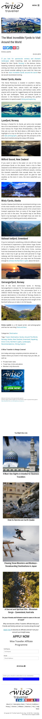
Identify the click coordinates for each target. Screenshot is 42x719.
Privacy (8, 706)
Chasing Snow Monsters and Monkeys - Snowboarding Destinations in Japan (21, 565)
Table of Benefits (4, 401)
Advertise (28, 706)
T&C (9, 401)
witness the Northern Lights (18, 261)
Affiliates (20, 706)
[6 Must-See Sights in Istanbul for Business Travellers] (21, 454)
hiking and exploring (28, 99)
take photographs (10, 136)
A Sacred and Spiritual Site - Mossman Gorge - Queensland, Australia (21, 611)
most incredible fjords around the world (23, 73)
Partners (14, 706)
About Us (9, 704)
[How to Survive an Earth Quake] (21, 500)
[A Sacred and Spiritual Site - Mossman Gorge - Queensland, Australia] (21, 590)
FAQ (33, 706)
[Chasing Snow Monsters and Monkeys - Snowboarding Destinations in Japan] (21, 544)
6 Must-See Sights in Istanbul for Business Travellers (21, 475)
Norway (21, 63)
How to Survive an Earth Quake (21, 519)
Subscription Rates (19, 704)
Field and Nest (22, 327)
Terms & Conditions (32, 704)
